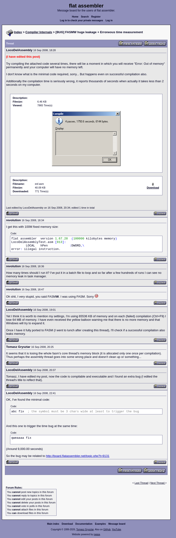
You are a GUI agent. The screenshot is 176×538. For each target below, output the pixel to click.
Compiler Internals (38, 32)
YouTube (116, 529)
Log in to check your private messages (81, 20)
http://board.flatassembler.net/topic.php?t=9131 (77, 456)
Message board (117, 524)
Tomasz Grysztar (84, 529)
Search (85, 16)
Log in (109, 20)
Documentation (84, 524)
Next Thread (157, 482)
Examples (100, 524)
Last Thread (141, 482)
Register (96, 16)
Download (67, 524)
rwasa (97, 534)
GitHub (107, 529)
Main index (53, 524)
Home (75, 16)
